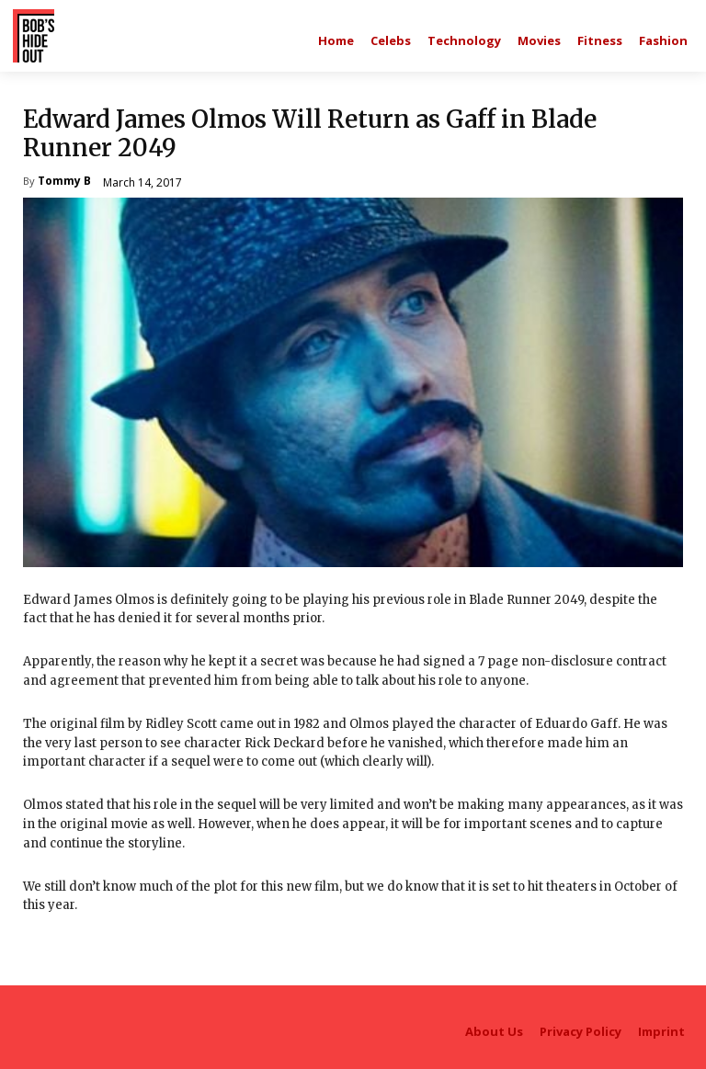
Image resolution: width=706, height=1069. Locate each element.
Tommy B (64, 182)
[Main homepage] (336, 41)
